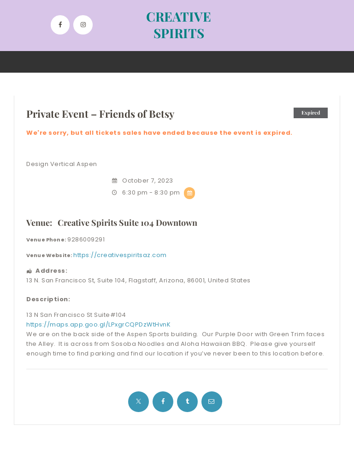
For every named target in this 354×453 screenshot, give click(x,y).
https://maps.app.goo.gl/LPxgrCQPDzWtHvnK (98, 324)
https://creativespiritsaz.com (120, 255)
